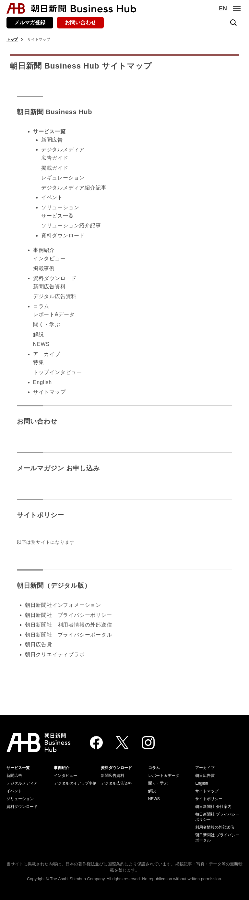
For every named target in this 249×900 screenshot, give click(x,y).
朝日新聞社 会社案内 (213, 806)
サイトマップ (49, 392)
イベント (52, 197)
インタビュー (49, 258)
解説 (38, 334)
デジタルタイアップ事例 (75, 783)
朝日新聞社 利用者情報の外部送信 (68, 624)
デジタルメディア (63, 149)
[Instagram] (148, 742)
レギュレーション (63, 177)
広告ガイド (54, 158)
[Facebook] (96, 742)
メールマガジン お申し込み (58, 468)
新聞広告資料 (49, 286)
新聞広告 (52, 140)
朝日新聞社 (38, 615)
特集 (38, 362)
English (42, 382)
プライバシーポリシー (85, 615)
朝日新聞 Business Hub (54, 111)
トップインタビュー (57, 372)
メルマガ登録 (29, 22)
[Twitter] (122, 742)
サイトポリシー (40, 515)
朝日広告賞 (38, 644)
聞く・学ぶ (46, 324)
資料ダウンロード (63, 235)
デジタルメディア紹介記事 (74, 187)
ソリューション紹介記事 (71, 225)
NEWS (41, 344)
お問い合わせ (80, 22)
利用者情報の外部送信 (214, 827)
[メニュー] (237, 8)
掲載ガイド (54, 168)
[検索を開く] (233, 22)
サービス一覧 (57, 216)
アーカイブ (46, 354)
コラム (41, 306)
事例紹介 (44, 250)
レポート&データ (54, 314)
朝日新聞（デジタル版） (54, 585)
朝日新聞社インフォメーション (63, 605)
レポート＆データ (163, 775)
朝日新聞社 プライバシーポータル (68, 635)
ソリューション (60, 207)
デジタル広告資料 (55, 296)
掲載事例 (44, 268)
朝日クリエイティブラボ (55, 654)
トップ (12, 39)
